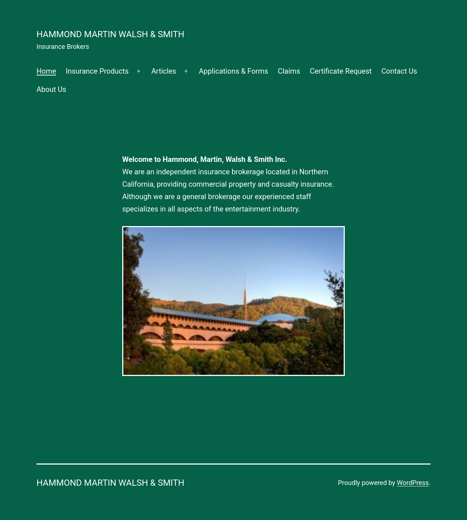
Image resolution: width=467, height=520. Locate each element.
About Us (51, 89)
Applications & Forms (233, 71)
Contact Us (399, 71)
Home (46, 71)
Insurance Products (97, 71)
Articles (163, 71)
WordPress (413, 482)
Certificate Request (341, 71)
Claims (289, 71)
